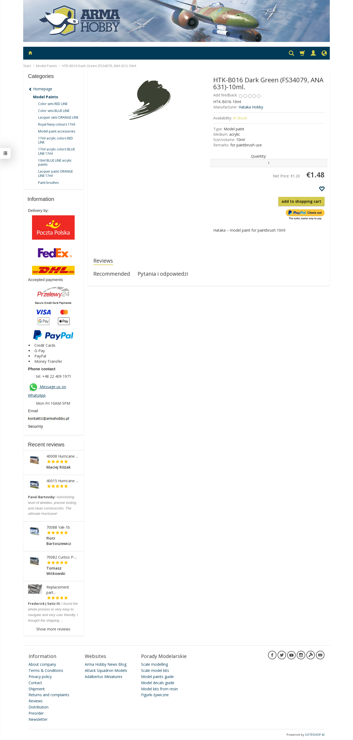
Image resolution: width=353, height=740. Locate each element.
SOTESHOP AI (314, 735)
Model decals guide (157, 682)
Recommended (111, 273)
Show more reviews (53, 629)
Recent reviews (46, 444)
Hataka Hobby (251, 107)
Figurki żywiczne (155, 694)
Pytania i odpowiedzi (163, 273)
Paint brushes (48, 182)
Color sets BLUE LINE (53, 110)
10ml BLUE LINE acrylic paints (55, 162)
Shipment (37, 688)
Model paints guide (157, 676)
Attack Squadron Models (106, 670)
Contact (35, 682)
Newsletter (38, 719)
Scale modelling (154, 664)
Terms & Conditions (46, 670)
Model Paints (45, 96)
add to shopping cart (301, 201)
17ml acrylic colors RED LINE (55, 140)
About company (42, 664)
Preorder (36, 713)
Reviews (103, 260)
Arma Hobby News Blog (105, 664)
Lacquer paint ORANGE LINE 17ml (55, 173)
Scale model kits (155, 670)
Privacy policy (40, 676)
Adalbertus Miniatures (103, 676)
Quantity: (258, 156)
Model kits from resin (159, 688)
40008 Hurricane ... (62, 456)
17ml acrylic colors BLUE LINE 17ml (56, 151)
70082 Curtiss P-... (61, 557)
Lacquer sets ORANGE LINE (58, 117)
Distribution (39, 707)
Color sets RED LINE (52, 104)
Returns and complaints (49, 694)
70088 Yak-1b (58, 527)
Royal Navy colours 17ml (56, 124)
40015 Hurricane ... (62, 480)
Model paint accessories (56, 131)
